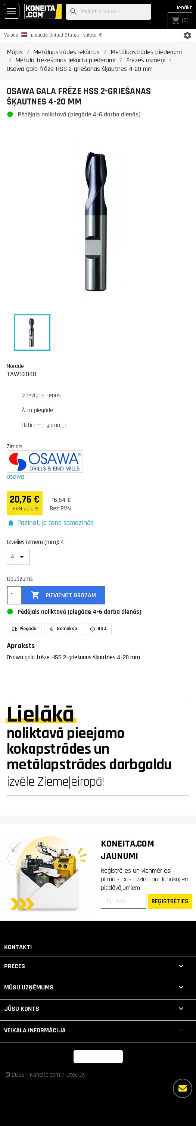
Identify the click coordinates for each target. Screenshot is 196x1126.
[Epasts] (123, 901)
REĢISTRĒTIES (170, 901)
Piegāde (24, 628)
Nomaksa (63, 628)
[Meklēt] (108, 12)
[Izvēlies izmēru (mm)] (18, 557)
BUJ (98, 628)
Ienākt (184, 8)
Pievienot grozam (63, 595)
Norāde (15, 366)
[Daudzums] (14, 595)
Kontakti (18, 947)
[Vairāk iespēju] (182, 1088)
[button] (50, 523)
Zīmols (14, 446)
